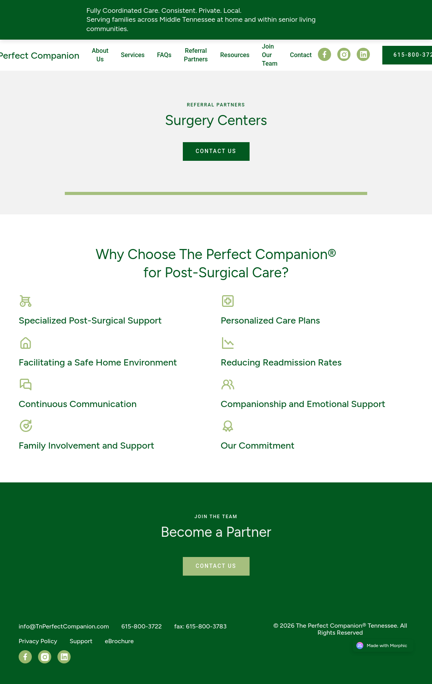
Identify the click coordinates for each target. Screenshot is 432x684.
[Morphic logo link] (383, 645)
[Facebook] (324, 59)
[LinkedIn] (360, 59)
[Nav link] (132, 55)
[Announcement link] (216, 20)
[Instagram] (340, 59)
